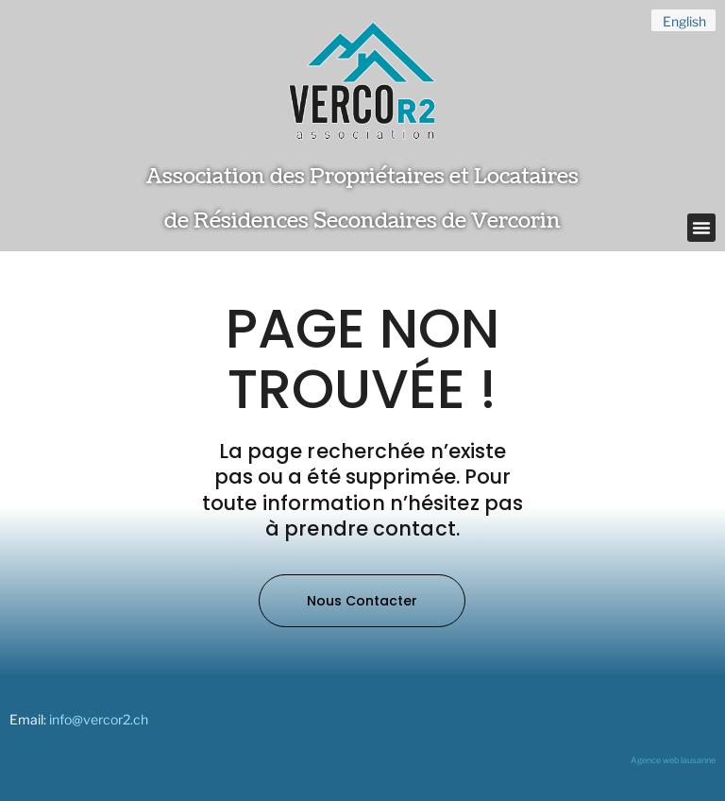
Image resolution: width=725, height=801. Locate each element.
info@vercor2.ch (98, 719)
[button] (701, 227)
